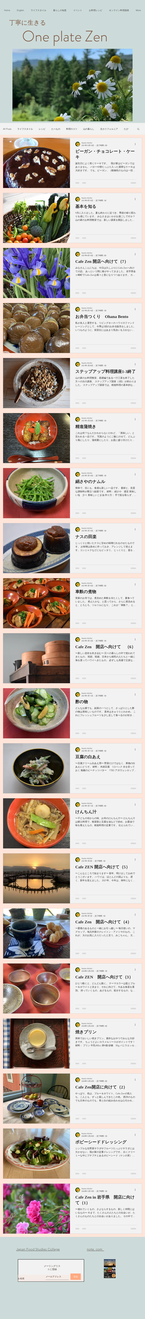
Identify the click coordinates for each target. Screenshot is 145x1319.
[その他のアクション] (136, 144)
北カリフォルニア (109, 129)
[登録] (75, 1276)
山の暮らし (88, 129)
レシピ (42, 129)
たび (126, 129)
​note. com (95, 1249)
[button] (138, 129)
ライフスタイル (25, 129)
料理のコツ (71, 129)
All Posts (7, 129)
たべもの (55, 129)
